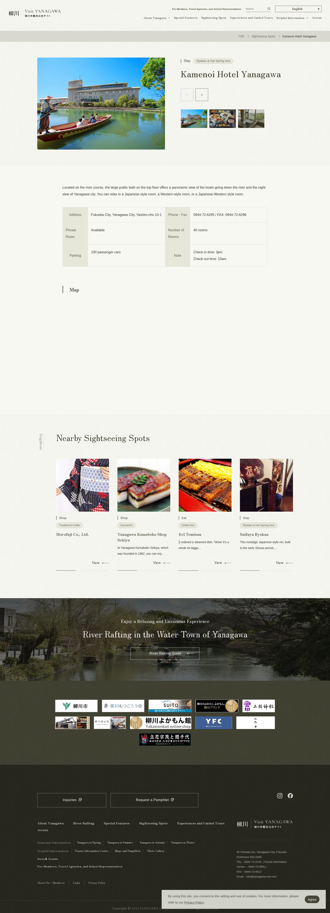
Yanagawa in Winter (183, 842)
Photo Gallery (155, 851)
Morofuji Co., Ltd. (72, 534)
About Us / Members (51, 883)
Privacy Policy (194, 902)
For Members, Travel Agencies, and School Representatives (206, 9)
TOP (241, 36)
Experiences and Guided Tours (251, 18)
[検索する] (269, 9)
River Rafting (83, 823)
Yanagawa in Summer (120, 842)
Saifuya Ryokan (254, 534)
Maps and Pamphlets (128, 851)
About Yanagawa (155, 18)
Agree (312, 899)
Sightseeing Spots (213, 18)
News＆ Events (47, 859)
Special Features (185, 18)
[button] (298, 9)
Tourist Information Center (91, 851)
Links (76, 883)
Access (317, 18)
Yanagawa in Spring (89, 842)
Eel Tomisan (190, 534)
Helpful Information (290, 18)
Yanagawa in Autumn (152, 842)
